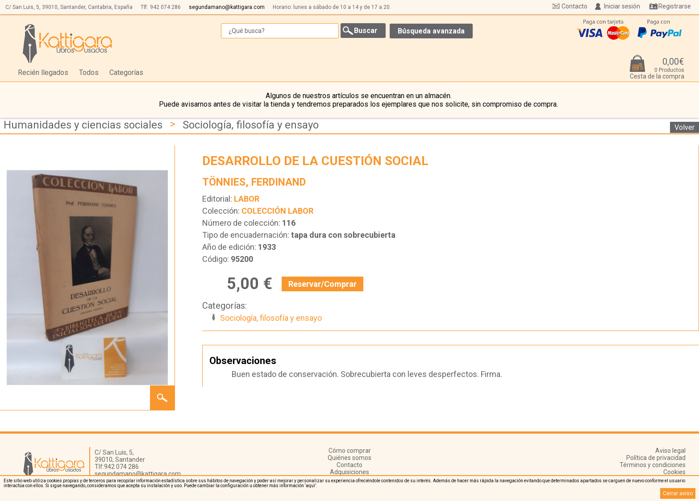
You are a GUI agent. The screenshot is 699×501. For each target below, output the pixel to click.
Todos (89, 72)
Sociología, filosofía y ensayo (251, 125)
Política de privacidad (656, 457)
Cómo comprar (350, 450)
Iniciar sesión (622, 6)
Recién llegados (43, 72)
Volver (684, 127)
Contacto (574, 6)
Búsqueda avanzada (431, 31)
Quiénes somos (349, 457)
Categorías (126, 72)
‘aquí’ (310, 485)
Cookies (674, 472)
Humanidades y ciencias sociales (83, 125)
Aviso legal (670, 450)
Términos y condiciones (653, 464)
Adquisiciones (349, 472)
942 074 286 (165, 7)
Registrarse (674, 6)
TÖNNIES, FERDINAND (254, 182)
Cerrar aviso (678, 493)
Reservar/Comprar (322, 284)
